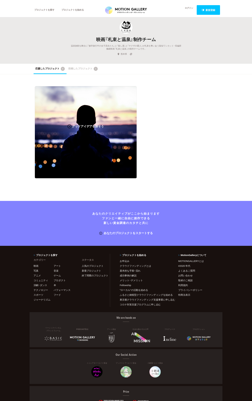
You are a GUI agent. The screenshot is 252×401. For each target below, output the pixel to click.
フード (57, 266)
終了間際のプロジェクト (94, 247)
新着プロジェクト (91, 242)
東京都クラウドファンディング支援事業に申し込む (145, 271)
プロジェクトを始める (75, 10)
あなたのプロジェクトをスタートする (126, 205)
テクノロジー (41, 262)
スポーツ (38, 266)
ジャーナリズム (42, 271)
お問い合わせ (185, 247)
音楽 (56, 242)
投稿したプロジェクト (83, 72)
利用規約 (183, 257)
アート (57, 237)
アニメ (37, 247)
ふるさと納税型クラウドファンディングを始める (145, 266)
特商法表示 (184, 266)
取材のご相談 (185, 252)
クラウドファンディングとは (135, 237)
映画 (36, 237)
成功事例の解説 (128, 247)
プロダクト (60, 252)
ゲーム (57, 247)
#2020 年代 (184, 237)
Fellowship (125, 257)
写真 (36, 242)
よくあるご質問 (186, 242)
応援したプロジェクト (50, 72)
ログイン (187, 10)
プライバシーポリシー (190, 262)
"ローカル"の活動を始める (134, 262)
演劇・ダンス (40, 257)
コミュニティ (41, 252)
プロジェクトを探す (45, 10)
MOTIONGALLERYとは (191, 233)
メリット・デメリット (131, 252)
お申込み (124, 233)
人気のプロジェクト (93, 237)
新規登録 (208, 10)
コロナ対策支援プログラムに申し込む (140, 276)
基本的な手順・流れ (130, 242)
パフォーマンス (62, 262)
